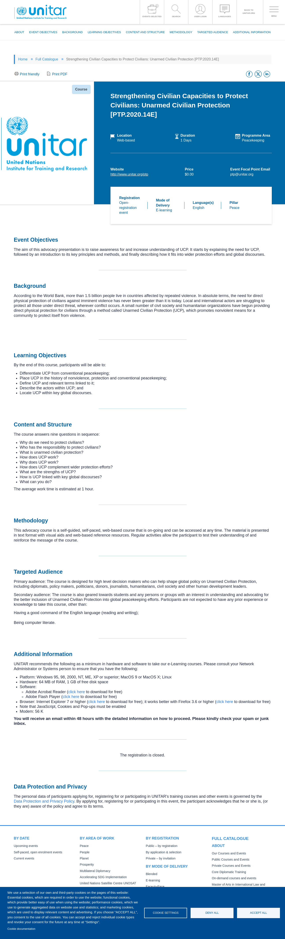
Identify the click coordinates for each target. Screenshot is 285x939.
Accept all (258, 912)
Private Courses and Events (230, 865)
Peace (84, 846)
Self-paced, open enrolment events (37, 852)
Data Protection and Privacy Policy (44, 801)
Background (72, 32)
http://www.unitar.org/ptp (129, 174)
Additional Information (252, 32)
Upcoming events (25, 846)
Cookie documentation (21, 928)
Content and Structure (145, 32)
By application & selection (163, 852)
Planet (84, 858)
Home (23, 59)
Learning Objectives (104, 32)
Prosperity (86, 864)
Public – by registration (161, 846)
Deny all (212, 912)
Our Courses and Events (228, 852)
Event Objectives (43, 32)
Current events (23, 858)
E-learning (153, 880)
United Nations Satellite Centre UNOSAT (107, 883)
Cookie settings (165, 912)
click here (76, 692)
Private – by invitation (160, 858)
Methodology (181, 32)
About (19, 32)
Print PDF (59, 74)
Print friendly (29, 74)
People (84, 852)
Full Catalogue (46, 59)
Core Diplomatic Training (228, 871)
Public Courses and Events (230, 859)
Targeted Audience (212, 32)
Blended (151, 874)
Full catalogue (228, 838)
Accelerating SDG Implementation (102, 877)
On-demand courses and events (233, 877)
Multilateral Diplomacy (94, 871)
